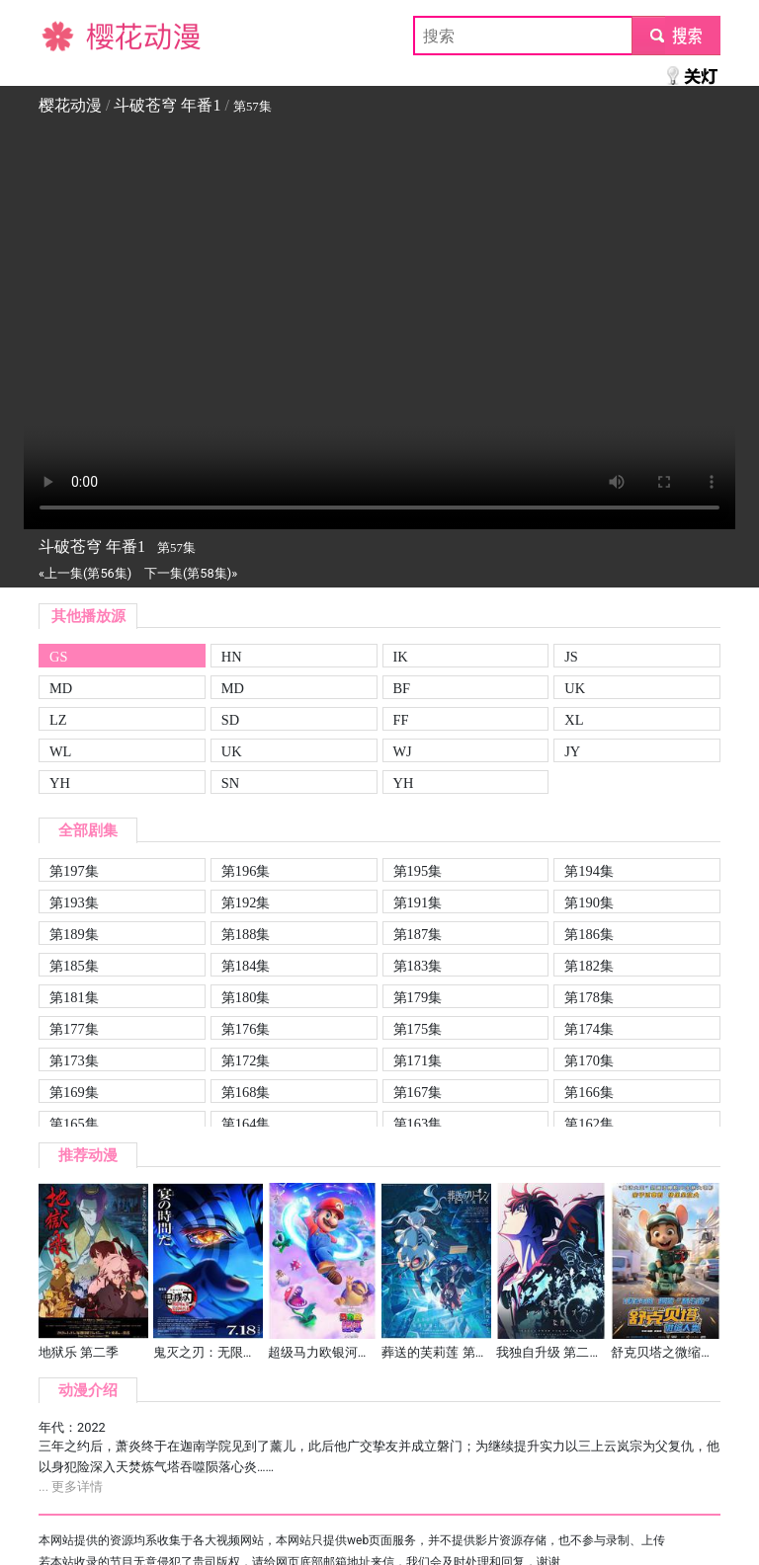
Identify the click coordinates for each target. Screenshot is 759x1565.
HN (231, 657)
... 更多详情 (71, 1486)
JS (571, 657)
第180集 (246, 997)
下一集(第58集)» (190, 573)
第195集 (418, 871)
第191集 (418, 902)
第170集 (589, 1060)
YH (59, 783)
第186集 (589, 934)
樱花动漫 (70, 35)
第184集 (246, 966)
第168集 (246, 1092)
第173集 (74, 1060)
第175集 (418, 1029)
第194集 (589, 871)
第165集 (74, 1124)
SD (230, 720)
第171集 (418, 1060)
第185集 (74, 966)
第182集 (589, 966)
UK (574, 688)
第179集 (418, 997)
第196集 (246, 871)
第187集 (418, 934)
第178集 (589, 997)
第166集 (589, 1092)
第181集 (74, 997)
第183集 (418, 966)
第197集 (74, 871)
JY (572, 751)
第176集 (246, 1029)
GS (58, 657)
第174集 (589, 1029)
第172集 (246, 1060)
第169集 (74, 1092)
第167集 (418, 1092)
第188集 (246, 934)
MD (60, 688)
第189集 (74, 934)
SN (230, 783)
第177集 (74, 1029)
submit (675, 35)
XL (573, 720)
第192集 (246, 902)
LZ (58, 720)
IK (400, 657)
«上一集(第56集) (85, 573)
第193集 (74, 902)
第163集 (418, 1124)
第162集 (589, 1124)
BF (402, 688)
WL (60, 751)
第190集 (589, 902)
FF (401, 720)
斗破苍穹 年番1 (167, 105)
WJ (402, 751)
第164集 (246, 1124)
